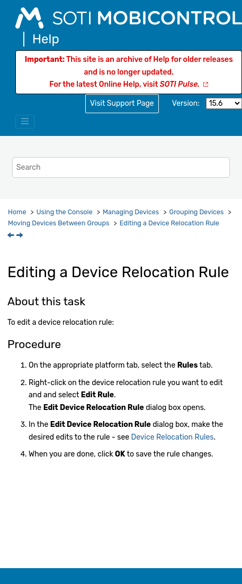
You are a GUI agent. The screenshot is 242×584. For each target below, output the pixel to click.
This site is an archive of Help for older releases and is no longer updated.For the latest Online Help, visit (129, 72)
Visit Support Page (122, 103)
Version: (186, 103)
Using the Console (65, 212)
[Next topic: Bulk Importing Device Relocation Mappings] (20, 236)
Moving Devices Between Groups (58, 223)
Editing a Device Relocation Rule (169, 223)
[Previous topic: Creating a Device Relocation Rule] (11, 236)
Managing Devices (131, 212)
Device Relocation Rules (172, 437)
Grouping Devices (196, 212)
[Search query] (121, 167)
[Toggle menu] (24, 122)
